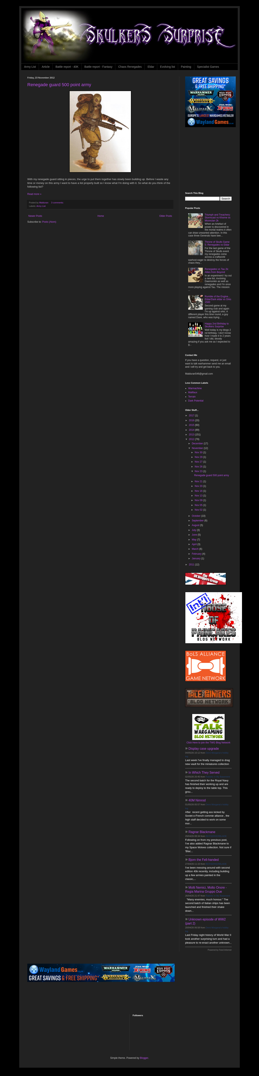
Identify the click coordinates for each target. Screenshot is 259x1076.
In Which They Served (204, 772)
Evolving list (167, 66)
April (194, 544)
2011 (192, 564)
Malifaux (192, 392)
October (196, 515)
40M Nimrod (197, 800)
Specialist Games (208, 66)
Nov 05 (199, 505)
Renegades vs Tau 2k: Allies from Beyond (217, 270)
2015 (192, 425)
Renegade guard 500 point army (59, 84)
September (198, 520)
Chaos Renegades (130, 66)
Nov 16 (199, 491)
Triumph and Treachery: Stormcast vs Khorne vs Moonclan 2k (217, 217)
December (198, 443)
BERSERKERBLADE (216, 836)
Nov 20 (199, 486)
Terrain (192, 396)
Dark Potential (195, 400)
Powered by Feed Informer (220, 950)
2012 (192, 439)
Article (46, 66)
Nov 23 (199, 471)
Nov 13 (199, 495)
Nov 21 (199, 481)
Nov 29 (199, 457)
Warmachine (195, 388)
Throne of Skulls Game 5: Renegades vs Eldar (217, 243)
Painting (186, 66)
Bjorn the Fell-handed (204, 859)
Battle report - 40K (67, 66)
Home (101, 216)
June (195, 534)
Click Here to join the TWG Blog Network (208, 742)
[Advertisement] (210, 159)
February (197, 553)
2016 (192, 420)
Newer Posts (35, 216)
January (196, 558)
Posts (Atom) (49, 221)
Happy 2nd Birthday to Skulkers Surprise (217, 325)
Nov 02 (199, 509)
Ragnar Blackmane (202, 832)
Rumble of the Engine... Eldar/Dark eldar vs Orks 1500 (218, 299)
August (196, 525)
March (195, 549)
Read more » (34, 194)
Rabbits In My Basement (218, 776)
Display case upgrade (204, 748)
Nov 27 (199, 461)
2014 (192, 429)
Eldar (151, 66)
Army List (30, 66)
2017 (192, 415)
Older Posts (165, 216)
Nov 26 (199, 466)
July (194, 530)
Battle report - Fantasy (98, 66)
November (198, 448)
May (194, 539)
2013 (192, 434)
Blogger (144, 1058)
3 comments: (57, 202)
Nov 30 (199, 452)
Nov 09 (199, 500)
